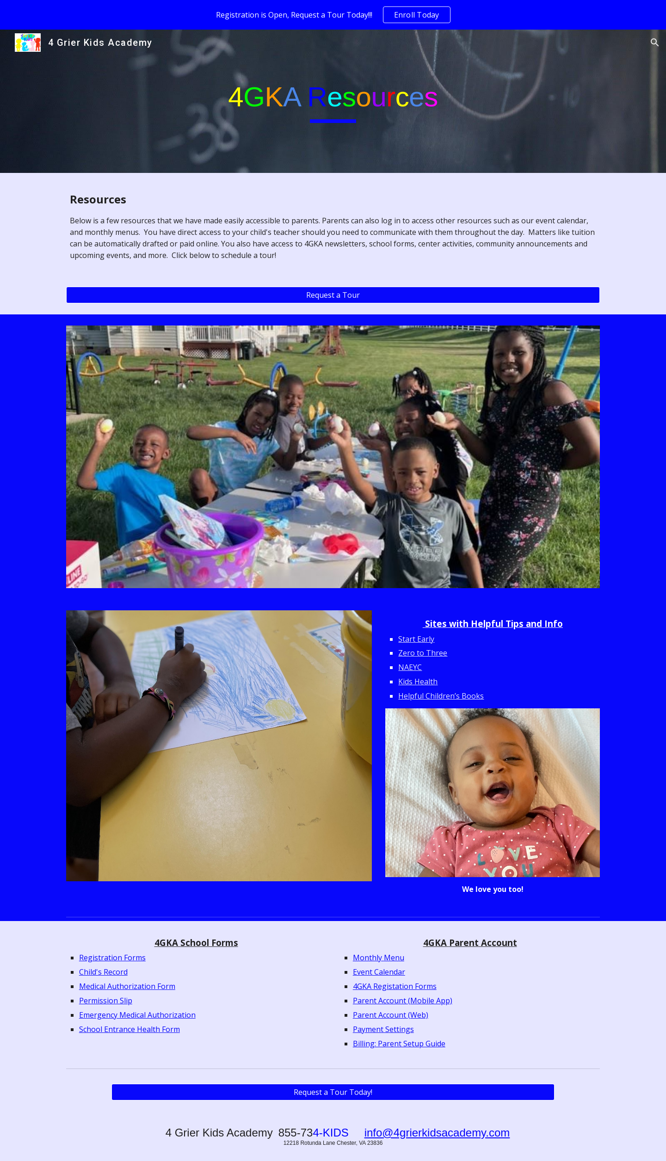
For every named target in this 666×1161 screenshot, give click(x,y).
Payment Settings (383, 1029)
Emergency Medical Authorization (137, 1015)
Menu (394, 957)
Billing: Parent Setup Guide (399, 1043)
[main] (333, 101)
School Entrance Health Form (129, 1029)
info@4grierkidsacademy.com (437, 1132)
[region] (333, 15)
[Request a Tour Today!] (333, 1092)
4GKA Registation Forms (395, 986)
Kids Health (418, 681)
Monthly (368, 957)
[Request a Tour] (333, 295)
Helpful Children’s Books (441, 696)
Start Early (416, 639)
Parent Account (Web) (390, 1015)
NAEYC (410, 667)
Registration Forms (112, 957)
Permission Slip (105, 1000)
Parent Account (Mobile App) (402, 1000)
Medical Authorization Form (127, 986)
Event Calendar (379, 972)
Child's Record (103, 972)
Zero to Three (422, 653)
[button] (655, 42)
